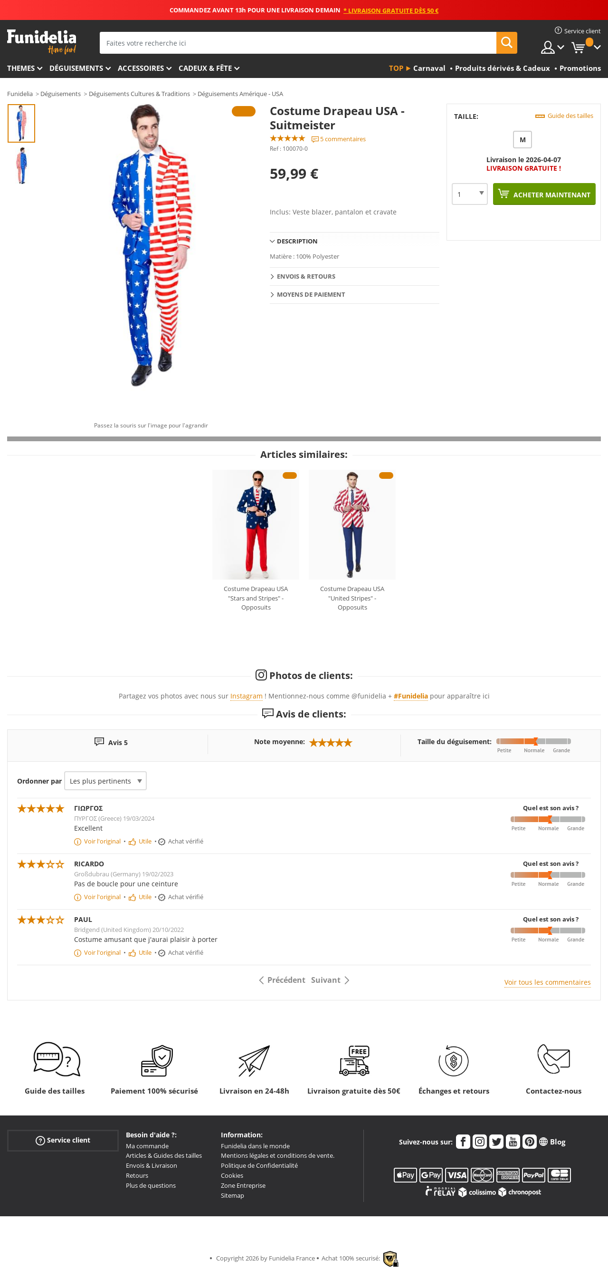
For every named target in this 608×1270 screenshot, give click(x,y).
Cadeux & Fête (205, 68)
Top (396, 68)
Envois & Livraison (151, 1165)
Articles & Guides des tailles (164, 1155)
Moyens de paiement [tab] (311, 294)
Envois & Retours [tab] (306, 276)
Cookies (232, 1175)
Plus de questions (151, 1185)
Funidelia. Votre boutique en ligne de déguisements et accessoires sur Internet (41, 42)
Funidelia (20, 93)
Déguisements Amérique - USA (240, 93)
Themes (21, 68)
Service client (63, 1140)
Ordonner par (39, 780)
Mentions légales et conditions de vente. (277, 1155)
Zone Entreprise (243, 1185)
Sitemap (232, 1195)
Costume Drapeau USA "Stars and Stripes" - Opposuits (256, 597)
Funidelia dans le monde (255, 1146)
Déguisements (76, 68)
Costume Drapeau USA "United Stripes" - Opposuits (352, 597)
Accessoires (141, 68)
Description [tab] (297, 241)
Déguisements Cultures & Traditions (139, 93)
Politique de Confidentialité (259, 1165)
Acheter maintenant (551, 194)
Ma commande (147, 1146)
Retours (137, 1175)
